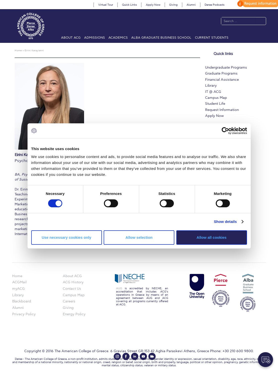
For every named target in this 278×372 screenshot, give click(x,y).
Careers (69, 301)
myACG (18, 289)
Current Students (211, 38)
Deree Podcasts (214, 4)
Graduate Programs (221, 73)
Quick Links (129, 4)
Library (211, 85)
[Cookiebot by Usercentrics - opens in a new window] (225, 130)
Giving (173, 4)
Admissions (94, 38)
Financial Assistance (222, 80)
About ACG (71, 38)
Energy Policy (74, 314)
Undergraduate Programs (226, 67)
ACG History (73, 282)
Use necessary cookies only (66, 237)
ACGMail (19, 282)
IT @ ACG (213, 92)
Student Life (215, 104)
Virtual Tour (105, 4)
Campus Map (216, 98)
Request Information (222, 110)
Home (17, 276)
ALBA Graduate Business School (161, 38)
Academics (118, 38)
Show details (225, 221)
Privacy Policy (24, 314)
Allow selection (139, 237)
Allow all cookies (212, 237)
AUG (119, 288)
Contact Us (72, 289)
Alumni (191, 4)
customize (257, 3)
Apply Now (153, 4)
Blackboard (21, 301)
